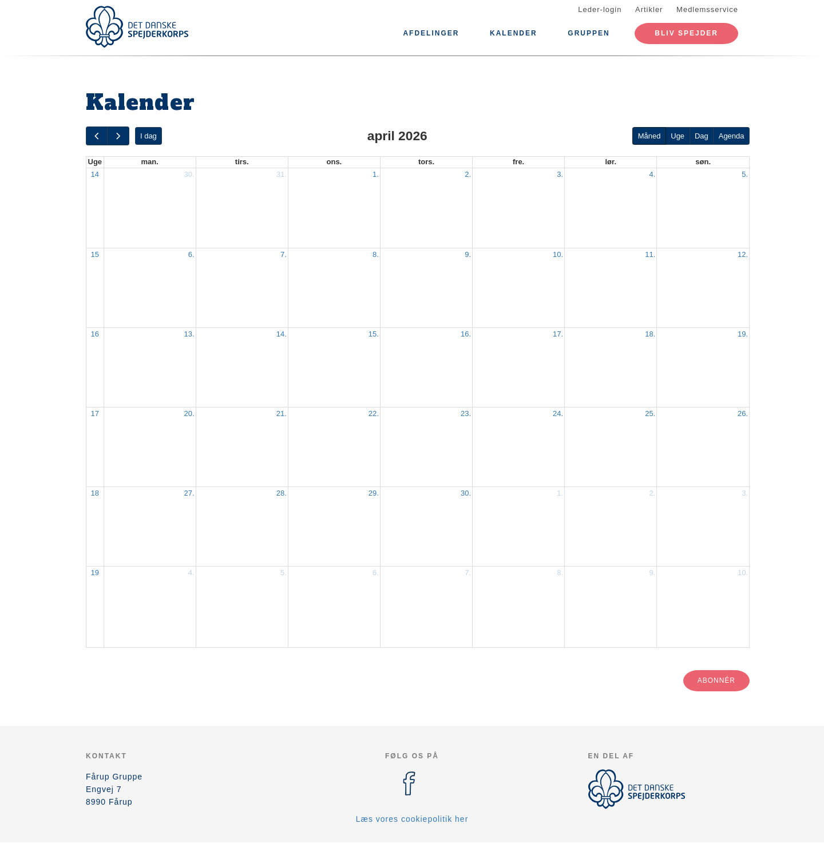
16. (466, 334)
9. (468, 254)
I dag (148, 136)
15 (95, 254)
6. (191, 254)
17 (95, 413)
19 (95, 572)
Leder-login (599, 9)
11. (650, 254)
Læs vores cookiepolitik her (412, 819)
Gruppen (588, 33)
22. (374, 413)
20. (189, 413)
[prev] (97, 135)
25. (650, 413)
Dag (701, 136)
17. (558, 334)
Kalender (513, 33)
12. (743, 254)
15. (374, 334)
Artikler (649, 9)
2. (468, 174)
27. (189, 493)
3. (560, 174)
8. (376, 254)
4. (652, 174)
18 (95, 493)
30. (189, 174)
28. (281, 493)
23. (466, 413)
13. (189, 334)
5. (745, 174)
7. (283, 254)
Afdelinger (431, 33)
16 (95, 334)
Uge (677, 136)
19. (743, 334)
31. (281, 174)
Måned (649, 136)
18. (650, 334)
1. (376, 174)
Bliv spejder (686, 33)
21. (281, 413)
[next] (118, 135)
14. (281, 334)
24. (558, 413)
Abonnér (716, 680)
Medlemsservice (707, 9)
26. (743, 413)
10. (558, 254)
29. (374, 493)
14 (95, 174)
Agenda (731, 136)
